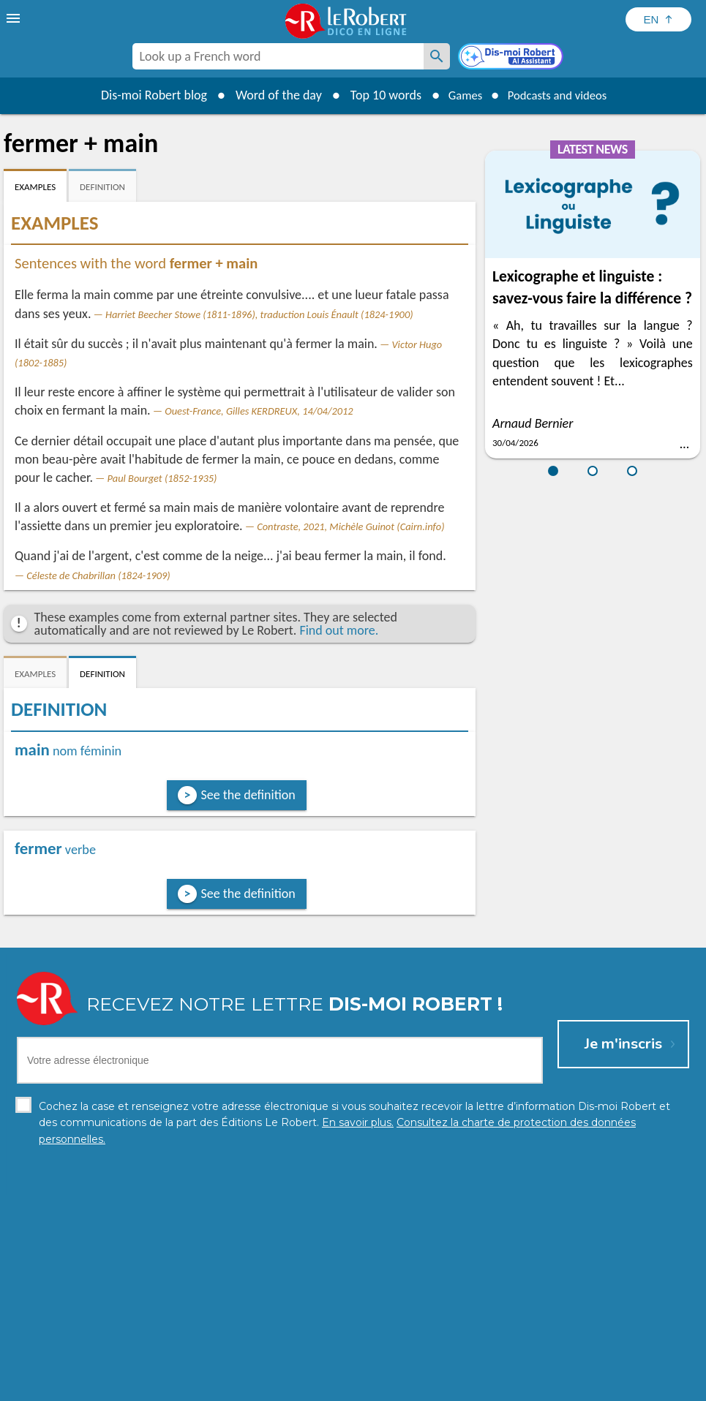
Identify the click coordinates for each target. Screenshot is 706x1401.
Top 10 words (377, 95)
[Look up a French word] (437, 56)
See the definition (248, 795)
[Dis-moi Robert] (512, 58)
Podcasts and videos (560, 95)
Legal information (290, 1386)
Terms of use (478, 1386)
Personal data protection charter (162, 1386)
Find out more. (338, 630)
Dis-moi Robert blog (145, 95)
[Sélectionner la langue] (658, 19)
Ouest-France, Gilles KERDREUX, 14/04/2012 (259, 411)
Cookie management (390, 1386)
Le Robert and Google (570, 1386)
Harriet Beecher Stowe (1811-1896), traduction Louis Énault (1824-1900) (259, 314)
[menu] (14, 18)
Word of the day (270, 95)
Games (459, 95)
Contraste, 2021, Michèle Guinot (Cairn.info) (350, 526)
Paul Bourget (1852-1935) (162, 478)
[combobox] (278, 56)
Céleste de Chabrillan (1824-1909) (98, 575)
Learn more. (561, 1364)
